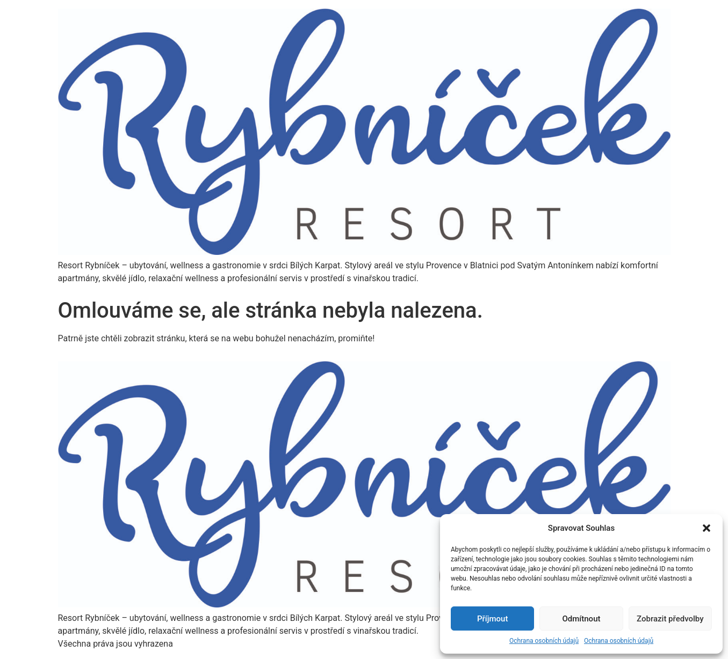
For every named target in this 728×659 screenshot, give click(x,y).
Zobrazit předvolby (670, 619)
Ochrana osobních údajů (544, 641)
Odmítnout (582, 619)
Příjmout (492, 619)
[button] (706, 528)
